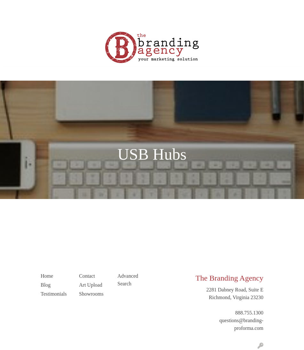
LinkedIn (36, 21)
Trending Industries (70, 21)
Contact (14, 21)
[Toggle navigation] (10, 73)
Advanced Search (127, 279)
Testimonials (95, 7)
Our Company (37, 7)
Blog (72, 7)
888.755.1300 (249, 312)
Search (260, 7)
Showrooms (91, 294)
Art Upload (123, 7)
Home (12, 7)
